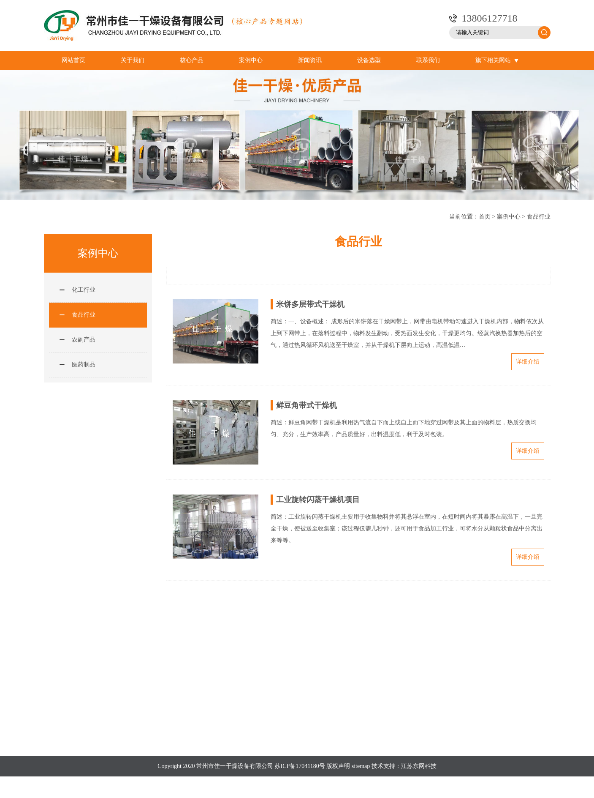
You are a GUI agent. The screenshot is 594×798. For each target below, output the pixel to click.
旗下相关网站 (496, 60)
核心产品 (191, 60)
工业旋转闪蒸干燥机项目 (318, 499)
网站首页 (73, 60)
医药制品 (83, 364)
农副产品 (83, 339)
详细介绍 (528, 361)
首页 (485, 216)
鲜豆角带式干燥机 (306, 405)
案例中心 (251, 60)
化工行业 (83, 290)
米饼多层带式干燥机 (310, 304)
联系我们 (428, 60)
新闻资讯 (310, 60)
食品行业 (539, 216)
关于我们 (132, 60)
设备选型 (369, 60)
